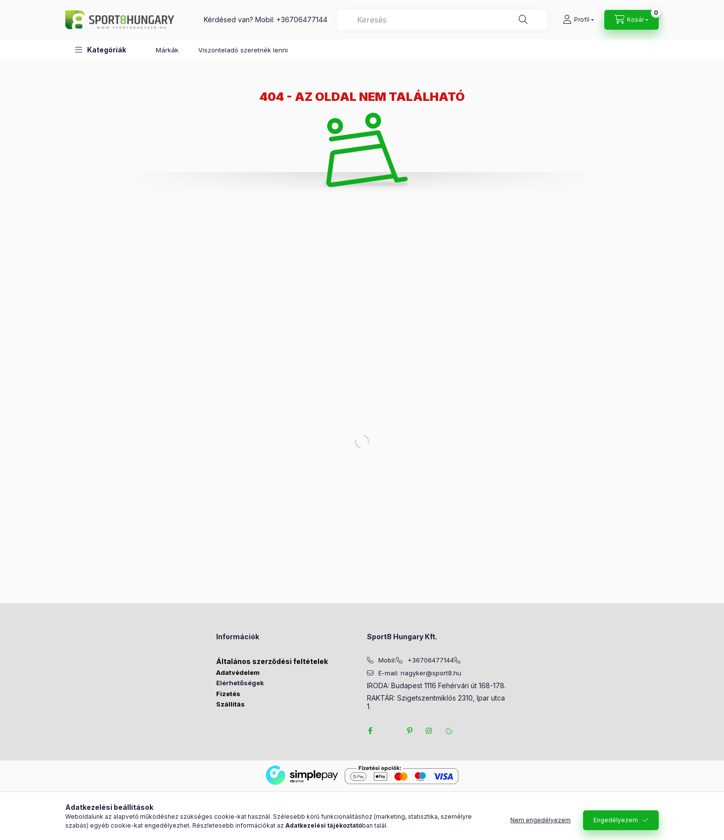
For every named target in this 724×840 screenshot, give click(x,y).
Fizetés (228, 694)
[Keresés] (523, 19)
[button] (100, 50)
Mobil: (387, 660)
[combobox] (442, 20)
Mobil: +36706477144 (291, 19)
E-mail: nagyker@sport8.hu (419, 673)
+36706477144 (430, 660)
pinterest (409, 731)
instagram (429, 731)
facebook (370, 731)
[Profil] (578, 20)
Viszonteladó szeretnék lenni (243, 50)
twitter (390, 731)
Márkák (167, 50)
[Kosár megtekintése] (631, 20)
